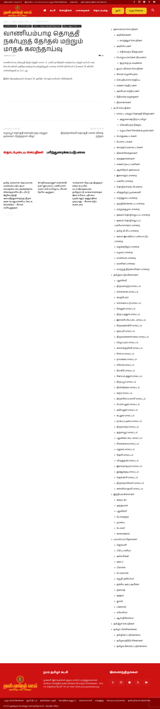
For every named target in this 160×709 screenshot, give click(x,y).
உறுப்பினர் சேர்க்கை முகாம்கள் (137, 130)
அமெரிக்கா (123, 556)
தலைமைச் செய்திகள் (125, 29)
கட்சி (52, 10)
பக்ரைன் (121, 607)
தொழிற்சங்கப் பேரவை (129, 187)
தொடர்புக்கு (100, 10)
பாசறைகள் (83, 10)
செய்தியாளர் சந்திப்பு (128, 80)
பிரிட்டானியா (124, 550)
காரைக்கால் (123, 534)
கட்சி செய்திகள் (25, 26)
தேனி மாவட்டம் (125, 455)
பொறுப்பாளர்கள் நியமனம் (131, 57)
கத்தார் (120, 595)
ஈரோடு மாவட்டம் (125, 365)
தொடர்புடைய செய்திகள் (23, 153)
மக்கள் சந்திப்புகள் (127, 85)
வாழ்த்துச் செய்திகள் (131, 40)
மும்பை (121, 522)
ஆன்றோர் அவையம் (128, 170)
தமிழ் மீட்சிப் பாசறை (128, 231)
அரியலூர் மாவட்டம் (127, 410)
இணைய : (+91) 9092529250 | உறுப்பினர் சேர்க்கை (46, 2)
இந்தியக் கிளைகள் (123, 494)
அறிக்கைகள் (124, 35)
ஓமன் (120, 601)
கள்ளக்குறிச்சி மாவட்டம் (129, 348)
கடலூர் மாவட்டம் (125, 415)
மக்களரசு (74, 2)
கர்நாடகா (122, 500)
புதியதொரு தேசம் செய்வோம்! (93, 2)
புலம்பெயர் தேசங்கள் (125, 539)
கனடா (120, 562)
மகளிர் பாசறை (125, 181)
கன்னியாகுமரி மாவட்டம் (130, 489)
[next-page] (10, 214)
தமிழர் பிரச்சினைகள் (125, 629)
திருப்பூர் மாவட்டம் (126, 382)
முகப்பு (6, 21)
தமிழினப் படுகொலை (129, 635)
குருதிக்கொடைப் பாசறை (131, 203)
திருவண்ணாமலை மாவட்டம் (133, 337)
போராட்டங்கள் (124, 142)
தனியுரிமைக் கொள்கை (139, 700)
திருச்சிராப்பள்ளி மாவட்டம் (131, 399)
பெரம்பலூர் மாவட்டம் (128, 404)
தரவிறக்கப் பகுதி (48, 700)
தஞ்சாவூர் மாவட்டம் (127, 432)
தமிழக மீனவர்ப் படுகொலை (132, 646)
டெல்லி (121, 528)
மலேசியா (122, 612)
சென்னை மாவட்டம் (127, 292)
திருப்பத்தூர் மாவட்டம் (22, 21)
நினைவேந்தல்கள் (127, 153)
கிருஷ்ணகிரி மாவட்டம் (129, 325)
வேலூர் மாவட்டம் (126, 309)
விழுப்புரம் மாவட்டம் (127, 342)
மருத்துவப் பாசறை (127, 198)
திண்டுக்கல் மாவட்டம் (128, 387)
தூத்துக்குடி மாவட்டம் (128, 472)
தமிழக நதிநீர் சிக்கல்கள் (130, 640)
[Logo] (17, 10)
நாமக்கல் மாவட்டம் (127, 359)
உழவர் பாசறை (125, 252)
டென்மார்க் (122, 573)
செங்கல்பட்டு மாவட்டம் (129, 303)
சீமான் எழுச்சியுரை (127, 74)
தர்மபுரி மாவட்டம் (126, 331)
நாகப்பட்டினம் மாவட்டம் (129, 421)
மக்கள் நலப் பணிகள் (128, 164)
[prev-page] (5, 214)
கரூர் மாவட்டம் (124, 393)
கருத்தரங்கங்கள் (126, 158)
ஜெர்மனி (122, 545)
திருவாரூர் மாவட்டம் (128, 427)
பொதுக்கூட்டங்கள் (127, 136)
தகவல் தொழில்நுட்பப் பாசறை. (133, 215)
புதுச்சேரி (122, 280)
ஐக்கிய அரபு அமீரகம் (128, 584)
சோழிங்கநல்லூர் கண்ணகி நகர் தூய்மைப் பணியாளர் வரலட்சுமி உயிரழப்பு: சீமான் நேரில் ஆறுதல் (52, 187)
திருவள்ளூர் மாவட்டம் (129, 286)
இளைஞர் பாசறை (127, 175)
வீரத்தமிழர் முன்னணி (129, 192)
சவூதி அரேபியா (125, 579)
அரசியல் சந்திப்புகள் (128, 91)
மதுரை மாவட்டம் (126, 449)
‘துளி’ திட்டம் (31, 700)
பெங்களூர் (123, 517)
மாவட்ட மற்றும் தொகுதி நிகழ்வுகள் (47, 26)
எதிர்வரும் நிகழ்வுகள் (131, 52)
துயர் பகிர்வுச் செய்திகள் (130, 68)
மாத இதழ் (99, 700)
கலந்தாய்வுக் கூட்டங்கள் (130, 147)
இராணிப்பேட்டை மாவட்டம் (131, 320)
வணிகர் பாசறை (126, 264)
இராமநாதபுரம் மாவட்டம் (129, 466)
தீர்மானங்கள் (124, 102)
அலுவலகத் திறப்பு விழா (133, 119)
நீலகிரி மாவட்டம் (126, 370)
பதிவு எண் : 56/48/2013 (12, 2)
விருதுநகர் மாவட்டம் (128, 460)
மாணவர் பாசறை (126, 258)
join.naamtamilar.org (90, 687)
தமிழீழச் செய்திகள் (123, 624)
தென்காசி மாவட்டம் (127, 477)
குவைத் (121, 590)
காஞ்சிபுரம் (123, 297)
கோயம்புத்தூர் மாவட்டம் (129, 376)
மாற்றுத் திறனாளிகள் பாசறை (133, 269)
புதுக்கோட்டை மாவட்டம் (129, 438)
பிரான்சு (121, 567)
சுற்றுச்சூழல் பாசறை (128, 209)
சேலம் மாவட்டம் (125, 354)
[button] (153, 11)
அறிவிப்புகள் (124, 46)
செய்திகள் (65, 10)
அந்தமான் (122, 505)
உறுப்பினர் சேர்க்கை (13, 700)
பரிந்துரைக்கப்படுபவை (66, 153)
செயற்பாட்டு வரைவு (116, 700)
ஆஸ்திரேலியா (125, 618)
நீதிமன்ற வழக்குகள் (128, 97)
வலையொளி (85, 700)
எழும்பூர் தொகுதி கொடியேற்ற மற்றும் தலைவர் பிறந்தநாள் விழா (25, 134)
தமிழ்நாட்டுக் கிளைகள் (125, 275)
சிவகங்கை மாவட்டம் (128, 444)
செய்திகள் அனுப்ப (67, 700)
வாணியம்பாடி (10, 26)
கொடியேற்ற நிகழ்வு (130, 125)
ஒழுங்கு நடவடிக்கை (131, 63)
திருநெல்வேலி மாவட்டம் (130, 483)
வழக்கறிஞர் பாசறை (128, 247)
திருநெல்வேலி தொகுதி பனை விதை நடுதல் (82, 134)
